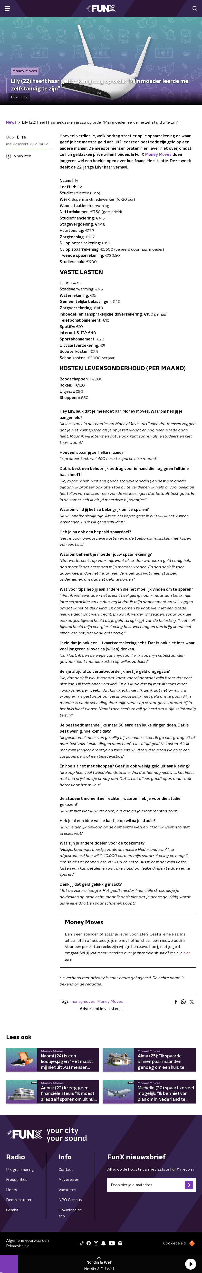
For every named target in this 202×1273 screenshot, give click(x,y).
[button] (190, 1264)
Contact (65, 1170)
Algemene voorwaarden (27, 1241)
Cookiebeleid (174, 1243)
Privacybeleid (17, 1246)
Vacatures (67, 1190)
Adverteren (68, 1180)
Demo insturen (19, 1200)
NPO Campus (70, 1200)
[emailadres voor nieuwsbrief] (151, 1185)
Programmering (20, 1170)
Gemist (12, 1210)
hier (186, 953)
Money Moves (158, 155)
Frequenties (16, 1180)
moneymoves (83, 1002)
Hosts (11, 1190)
